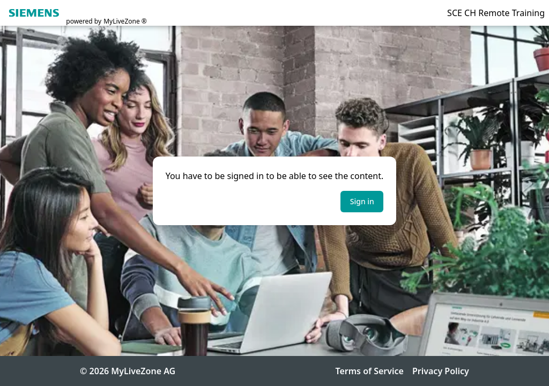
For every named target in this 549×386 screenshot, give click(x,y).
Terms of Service (369, 371)
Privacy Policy (440, 371)
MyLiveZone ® (125, 21)
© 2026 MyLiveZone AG (127, 371)
